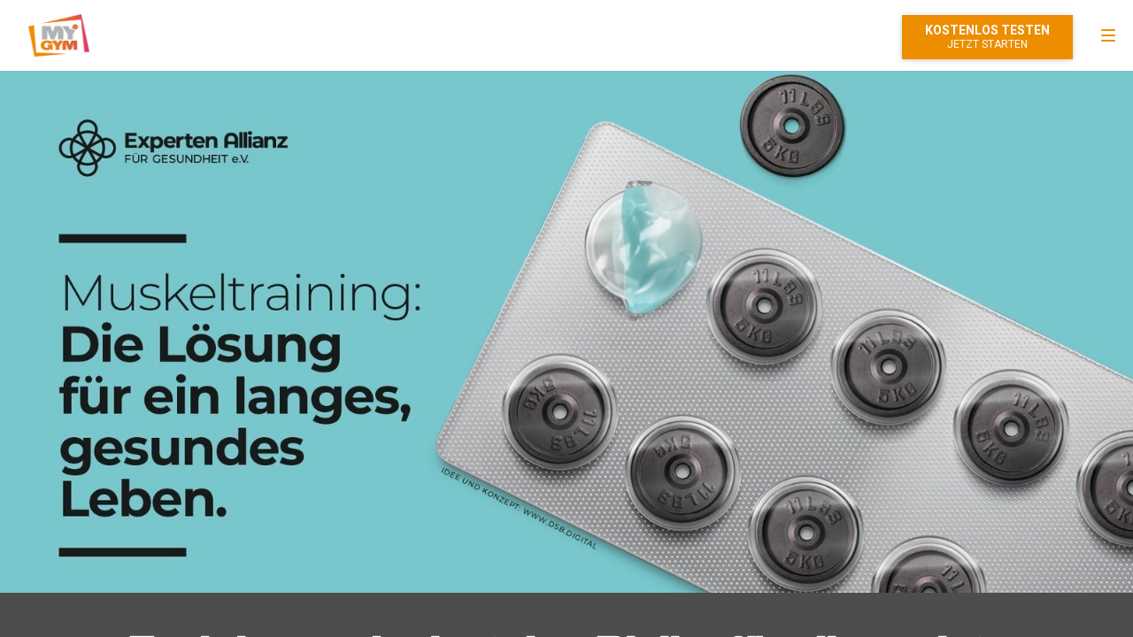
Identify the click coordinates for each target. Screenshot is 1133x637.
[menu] (1108, 35)
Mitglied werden (987, 37)
